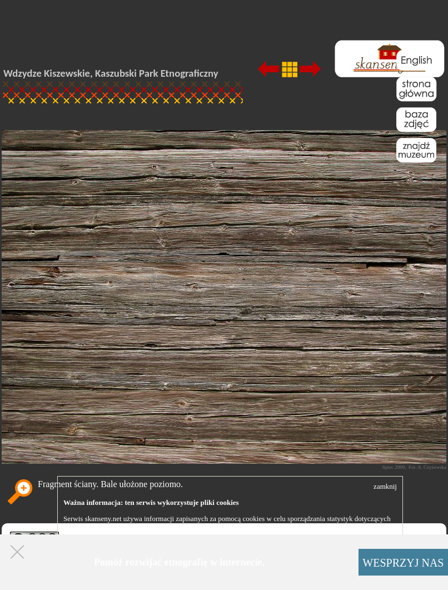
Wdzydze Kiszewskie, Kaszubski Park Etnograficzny (110, 73)
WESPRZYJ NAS (403, 563)
